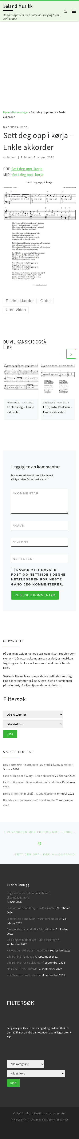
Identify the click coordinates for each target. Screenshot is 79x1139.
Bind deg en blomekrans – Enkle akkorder (29, 800)
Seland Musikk (33, 1113)
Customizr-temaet (57, 1119)
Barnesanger (20, 112)
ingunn (12, 157)
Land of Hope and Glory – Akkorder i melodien (32, 782)
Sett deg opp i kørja (26, 168)
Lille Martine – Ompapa (20, 956)
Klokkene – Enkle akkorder (22, 969)
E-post (21, 542)
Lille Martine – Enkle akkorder (24, 963)
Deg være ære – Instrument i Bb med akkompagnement (38, 764)
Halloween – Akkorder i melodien (27, 950)
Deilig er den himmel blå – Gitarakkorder (28, 793)
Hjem (6, 112)
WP (26, 1119)
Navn (19, 525)
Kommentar (26, 493)
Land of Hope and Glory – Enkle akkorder (28, 776)
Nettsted (23, 558)
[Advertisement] (39, 62)
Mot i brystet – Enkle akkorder (24, 975)
